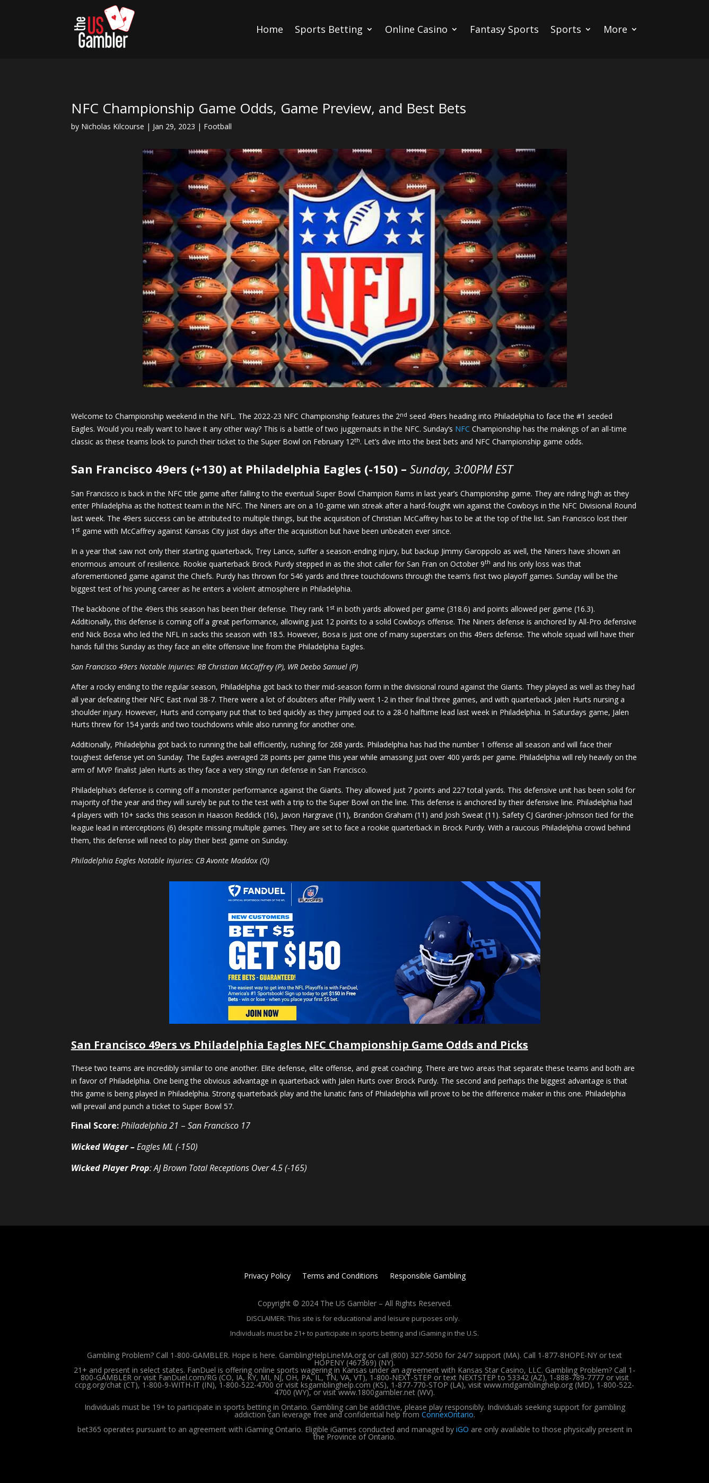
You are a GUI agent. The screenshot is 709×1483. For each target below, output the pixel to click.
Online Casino (416, 29)
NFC (462, 429)
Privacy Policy (267, 1276)
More (615, 29)
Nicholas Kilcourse (112, 126)
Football (218, 126)
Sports (565, 29)
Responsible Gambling (428, 1276)
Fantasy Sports (504, 29)
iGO (462, 1429)
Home (269, 29)
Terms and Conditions (340, 1276)
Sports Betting (329, 29)
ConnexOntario (448, 1414)
